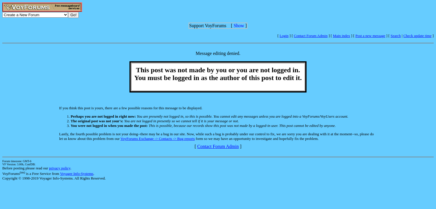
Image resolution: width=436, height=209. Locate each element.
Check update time (417, 36)
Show (239, 25)
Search (395, 36)
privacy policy (59, 168)
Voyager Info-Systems (76, 173)
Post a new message (370, 36)
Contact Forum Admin (311, 36)
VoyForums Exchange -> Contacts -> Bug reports (158, 138)
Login (284, 36)
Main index (341, 36)
